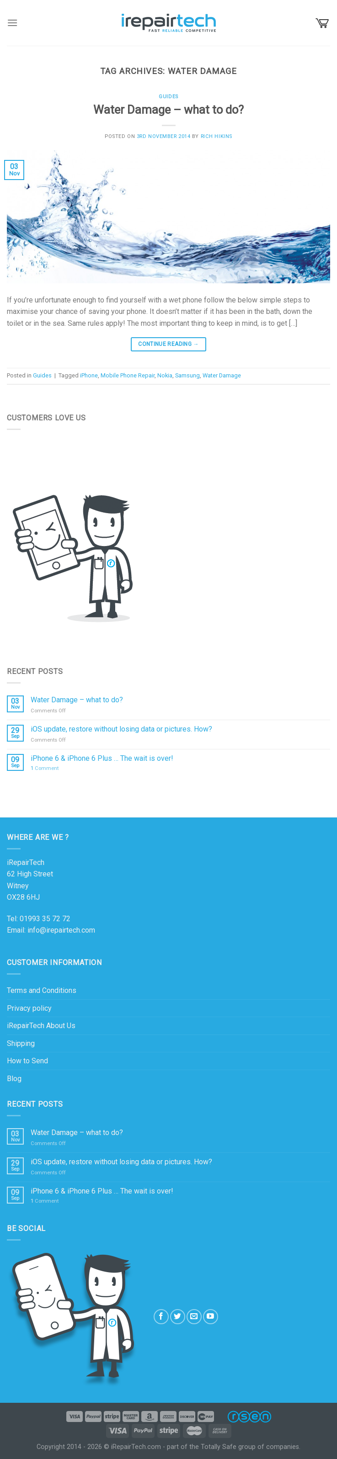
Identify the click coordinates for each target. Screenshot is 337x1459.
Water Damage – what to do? (168, 110)
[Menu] (12, 22)
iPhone (89, 375)
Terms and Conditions (41, 990)
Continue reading (168, 344)
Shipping (21, 1043)
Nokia (164, 375)
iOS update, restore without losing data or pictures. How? (121, 729)
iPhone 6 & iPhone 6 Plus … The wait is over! (102, 758)
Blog (14, 1078)
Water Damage (222, 375)
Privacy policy (29, 1008)
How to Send (27, 1060)
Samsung (187, 375)
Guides (168, 97)
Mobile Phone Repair (128, 375)
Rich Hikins (216, 136)
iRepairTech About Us (41, 1025)
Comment (45, 768)
